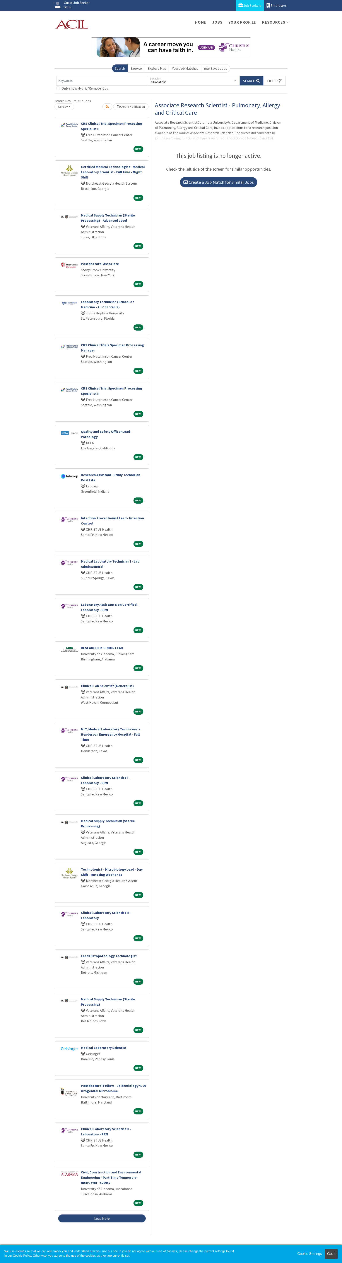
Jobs (217, 22)
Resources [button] (273, 22)
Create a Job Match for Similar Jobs (218, 182)
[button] (274, 81)
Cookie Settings (309, 1254)
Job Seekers (249, 5)
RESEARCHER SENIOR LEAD (102, 648)
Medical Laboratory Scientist (104, 1047)
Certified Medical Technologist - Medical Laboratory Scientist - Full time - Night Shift (113, 172)
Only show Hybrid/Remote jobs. (85, 88)
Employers (277, 5)
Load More (102, 1218)
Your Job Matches (185, 68)
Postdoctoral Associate (100, 264)
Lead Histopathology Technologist (109, 956)
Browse (136, 68)
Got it (331, 1254)
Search (120, 68)
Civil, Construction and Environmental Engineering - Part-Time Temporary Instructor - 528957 (111, 1177)
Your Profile (242, 22)
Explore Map (157, 68)
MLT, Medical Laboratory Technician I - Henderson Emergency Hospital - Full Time (110, 734)
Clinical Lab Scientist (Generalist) (107, 686)
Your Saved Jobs (215, 68)
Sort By (63, 107)
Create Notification (131, 107)
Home (200, 22)
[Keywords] (102, 81)
